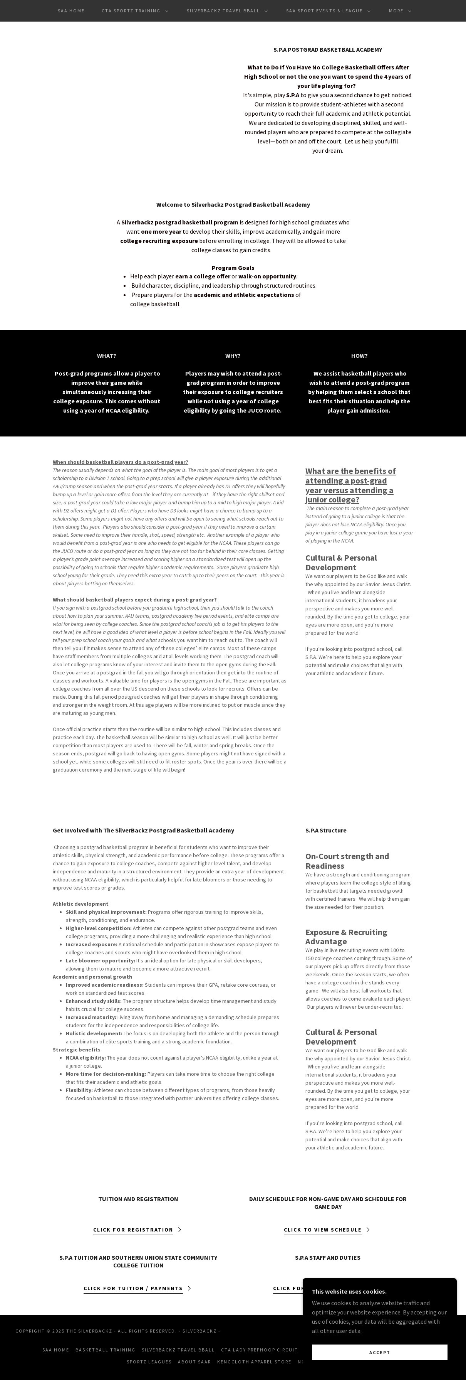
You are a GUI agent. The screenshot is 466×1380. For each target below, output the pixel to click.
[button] (133, 10)
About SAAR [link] (194, 1362)
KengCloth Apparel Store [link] (254, 1362)
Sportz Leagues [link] (149, 1362)
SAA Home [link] (71, 10)
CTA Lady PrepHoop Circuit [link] (259, 1350)
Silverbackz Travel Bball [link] (178, 1350)
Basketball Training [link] (105, 1350)
